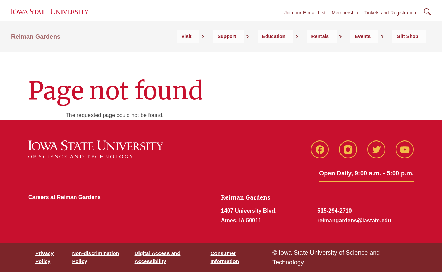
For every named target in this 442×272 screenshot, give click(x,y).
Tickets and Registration (390, 21)
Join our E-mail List (304, 21)
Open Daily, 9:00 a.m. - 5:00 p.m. (366, 173)
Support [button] (283, 52)
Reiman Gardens (35, 52)
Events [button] (383, 52)
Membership (345, 21)
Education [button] (318, 52)
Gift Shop (415, 52)
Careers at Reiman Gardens (64, 197)
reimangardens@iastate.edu (354, 220)
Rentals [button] (352, 52)
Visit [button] (255, 52)
